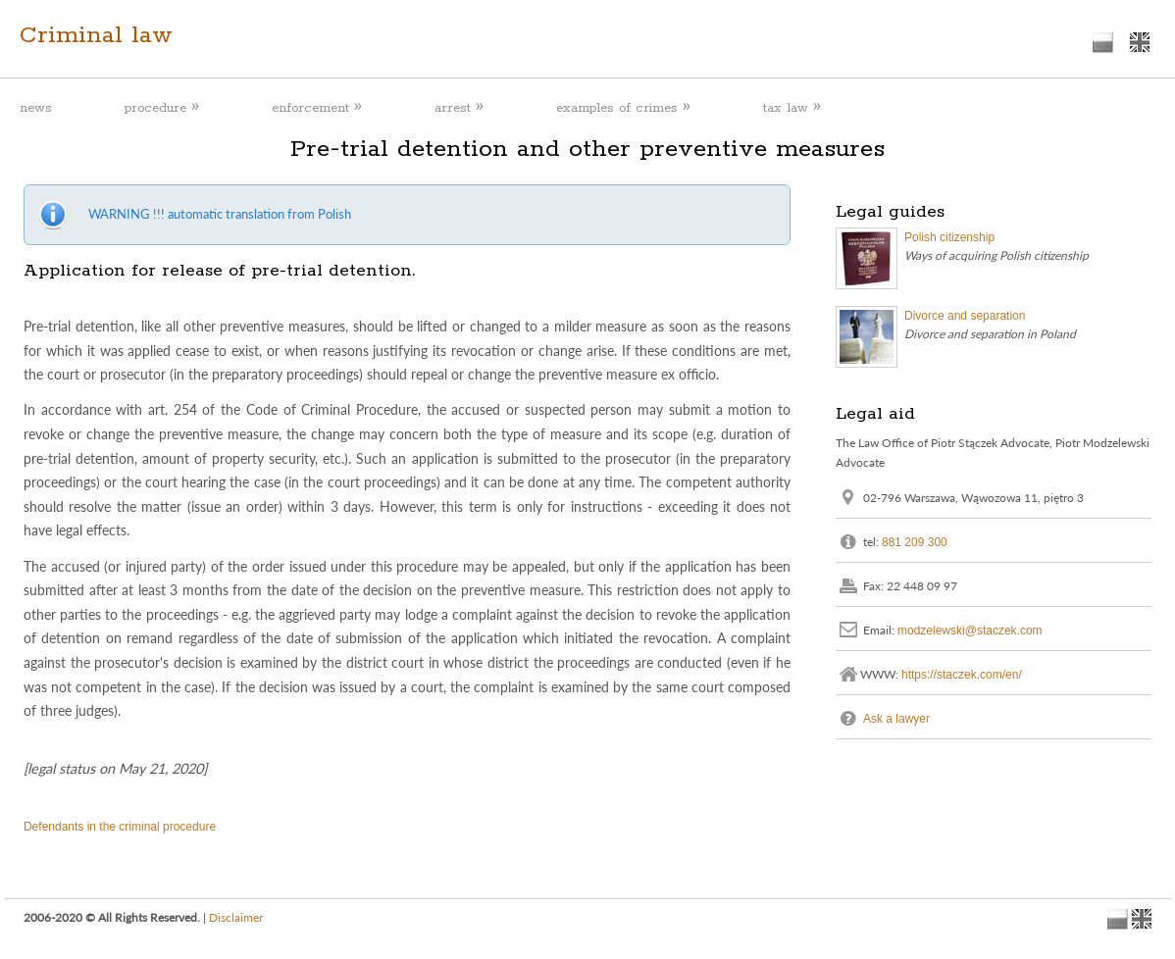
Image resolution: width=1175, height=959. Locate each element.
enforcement (317, 107)
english (1139, 42)
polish (1103, 42)
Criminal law (96, 35)
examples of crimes (623, 107)
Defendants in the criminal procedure (120, 826)
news (36, 108)
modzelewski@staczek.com (970, 629)
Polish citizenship (949, 237)
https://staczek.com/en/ (961, 674)
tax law (792, 107)
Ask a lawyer (896, 718)
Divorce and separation (964, 316)
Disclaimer (236, 917)
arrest (459, 107)
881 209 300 (914, 541)
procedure (162, 107)
